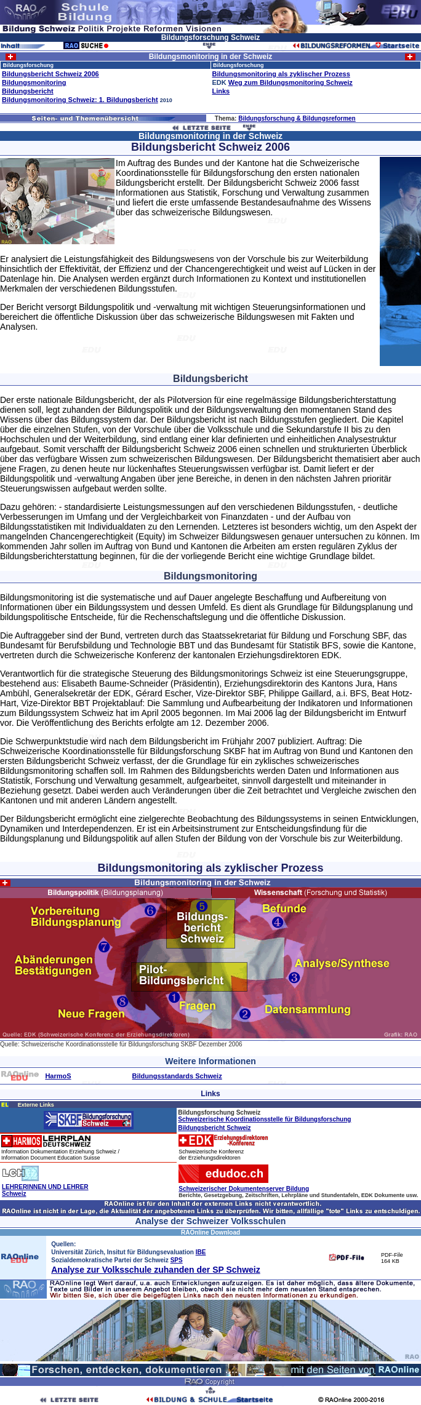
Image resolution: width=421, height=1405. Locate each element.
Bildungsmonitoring (34, 82)
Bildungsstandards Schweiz (177, 1076)
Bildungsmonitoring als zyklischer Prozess (281, 74)
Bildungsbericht (28, 91)
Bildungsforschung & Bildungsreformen (297, 118)
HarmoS (58, 1076)
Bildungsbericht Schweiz (214, 1127)
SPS (176, 1260)
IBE (201, 1252)
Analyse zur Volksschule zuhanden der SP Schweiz (155, 1270)
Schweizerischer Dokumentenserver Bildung (243, 1188)
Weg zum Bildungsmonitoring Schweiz (290, 82)
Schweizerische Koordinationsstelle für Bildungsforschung (264, 1119)
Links (221, 91)
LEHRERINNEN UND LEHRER (45, 1187)
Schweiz (14, 1193)
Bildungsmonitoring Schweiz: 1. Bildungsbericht (80, 99)
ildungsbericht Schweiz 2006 (53, 74)
